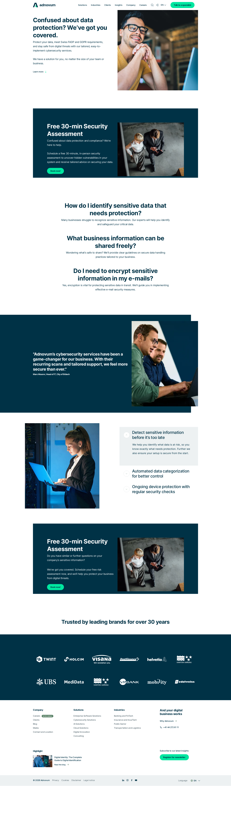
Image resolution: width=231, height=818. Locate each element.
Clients (107, 5)
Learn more (38, 71)
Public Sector (120, 724)
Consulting (78, 736)
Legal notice (89, 780)
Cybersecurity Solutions (84, 720)
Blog (35, 724)
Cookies (65, 780)
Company (130, 5)
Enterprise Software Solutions (87, 716)
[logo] (44, 5)
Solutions (82, 5)
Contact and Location (43, 732)
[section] (115, 743)
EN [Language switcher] (162, 5)
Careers (143, 5)
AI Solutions (79, 724)
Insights (118, 5)
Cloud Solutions (80, 728)
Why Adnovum (167, 721)
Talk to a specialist (182, 5)
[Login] (157, 5)
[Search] (152, 5)
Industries (95, 5)
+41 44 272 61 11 (171, 727)
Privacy (55, 780)
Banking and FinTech (123, 716)
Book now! (55, 171)
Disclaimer (76, 780)
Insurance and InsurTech (125, 720)
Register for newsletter (174, 757)
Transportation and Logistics (127, 728)
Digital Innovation (81, 732)
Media (35, 728)
